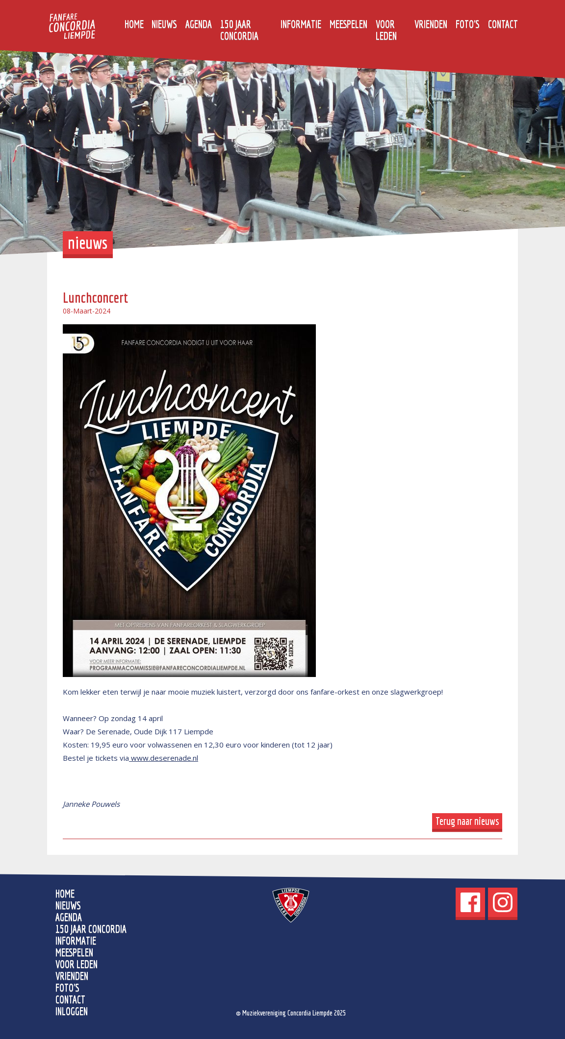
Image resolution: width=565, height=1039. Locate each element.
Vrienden (430, 24)
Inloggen (71, 1011)
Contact (503, 24)
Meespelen (348, 24)
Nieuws (164, 24)
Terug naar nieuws (467, 821)
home (134, 24)
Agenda (198, 24)
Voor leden (386, 30)
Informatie (301, 24)
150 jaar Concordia (239, 30)
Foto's (468, 24)
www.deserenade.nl (163, 758)
